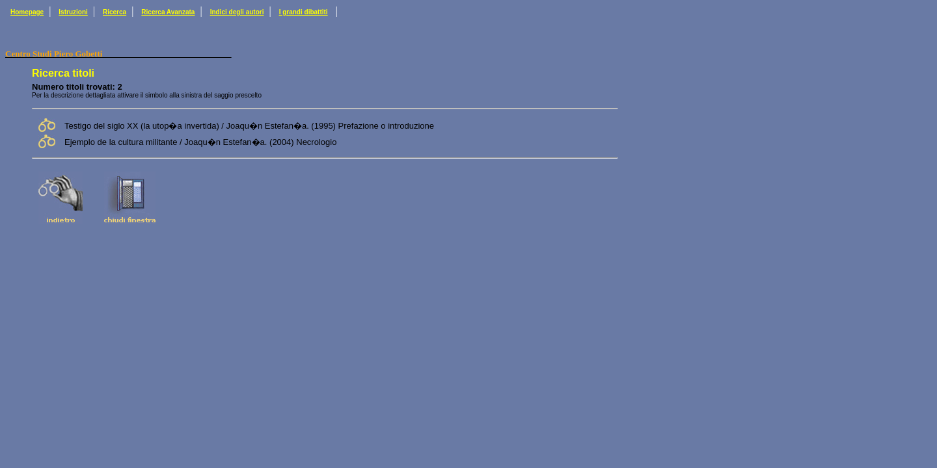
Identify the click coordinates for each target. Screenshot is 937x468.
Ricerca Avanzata (168, 12)
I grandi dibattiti (303, 12)
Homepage (27, 12)
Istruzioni (73, 12)
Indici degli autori (237, 12)
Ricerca (114, 12)
